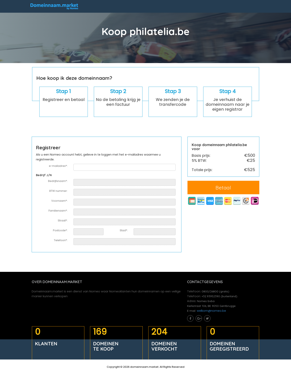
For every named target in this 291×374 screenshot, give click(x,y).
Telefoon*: (61, 241)
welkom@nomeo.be (211, 312)
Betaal (223, 188)
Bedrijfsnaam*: (58, 181)
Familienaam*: (58, 211)
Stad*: (124, 231)
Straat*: (63, 221)
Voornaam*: (59, 201)
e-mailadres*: (58, 166)
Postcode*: (60, 231)
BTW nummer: (58, 191)
